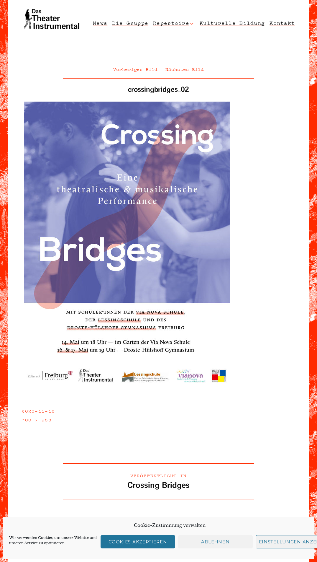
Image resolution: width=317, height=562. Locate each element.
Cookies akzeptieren (138, 542)
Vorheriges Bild (135, 69)
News (100, 22)
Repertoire (171, 22)
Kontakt (282, 22)
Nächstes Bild (184, 69)
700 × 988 (37, 419)
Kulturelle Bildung (232, 22)
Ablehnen (215, 542)
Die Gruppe (130, 22)
